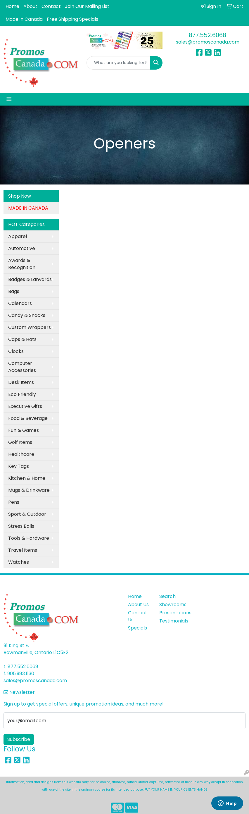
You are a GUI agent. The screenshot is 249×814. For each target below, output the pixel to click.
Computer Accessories (22, 367)
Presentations (171, 612)
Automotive (21, 248)
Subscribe (18, 739)
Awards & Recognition (21, 264)
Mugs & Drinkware (29, 490)
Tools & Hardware (28, 538)
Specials (137, 628)
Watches (18, 562)
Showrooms (171, 604)
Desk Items (21, 382)
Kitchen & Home (26, 478)
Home (12, 6)
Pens (13, 502)
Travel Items (22, 550)
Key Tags (18, 466)
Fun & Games (23, 430)
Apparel (17, 236)
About (30, 6)
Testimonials (171, 621)
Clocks (16, 351)
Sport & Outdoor (27, 514)
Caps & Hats (22, 339)
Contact (51, 6)
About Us (138, 604)
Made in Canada (24, 19)
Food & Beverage (28, 418)
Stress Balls (21, 526)
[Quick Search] (118, 63)
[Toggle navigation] (9, 99)
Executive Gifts (25, 406)
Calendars (20, 303)
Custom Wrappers (29, 327)
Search (167, 596)
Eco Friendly (22, 394)
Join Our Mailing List (87, 6)
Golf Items (20, 442)
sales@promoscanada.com (207, 42)
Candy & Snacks (26, 315)
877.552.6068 (207, 35)
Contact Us (137, 616)
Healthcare (21, 454)
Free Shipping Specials (72, 19)
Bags (13, 291)
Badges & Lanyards (30, 279)
